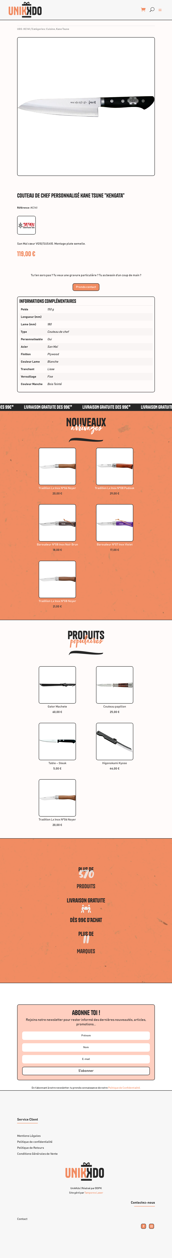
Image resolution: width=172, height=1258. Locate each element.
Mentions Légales (29, 1135)
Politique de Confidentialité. (124, 1088)
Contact (22, 1218)
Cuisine (50, 29)
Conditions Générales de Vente (37, 1153)
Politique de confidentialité (34, 1141)
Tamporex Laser (94, 1193)
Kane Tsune (62, 29)
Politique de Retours (30, 1147)
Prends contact (86, 287)
